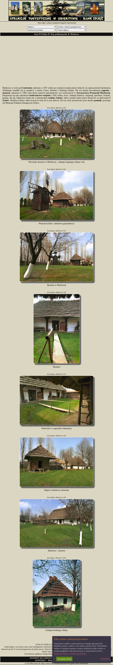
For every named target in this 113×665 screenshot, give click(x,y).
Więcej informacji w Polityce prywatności (70, 653)
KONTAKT (40, 660)
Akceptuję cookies (64, 659)
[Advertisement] (56, 59)
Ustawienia (105, 658)
